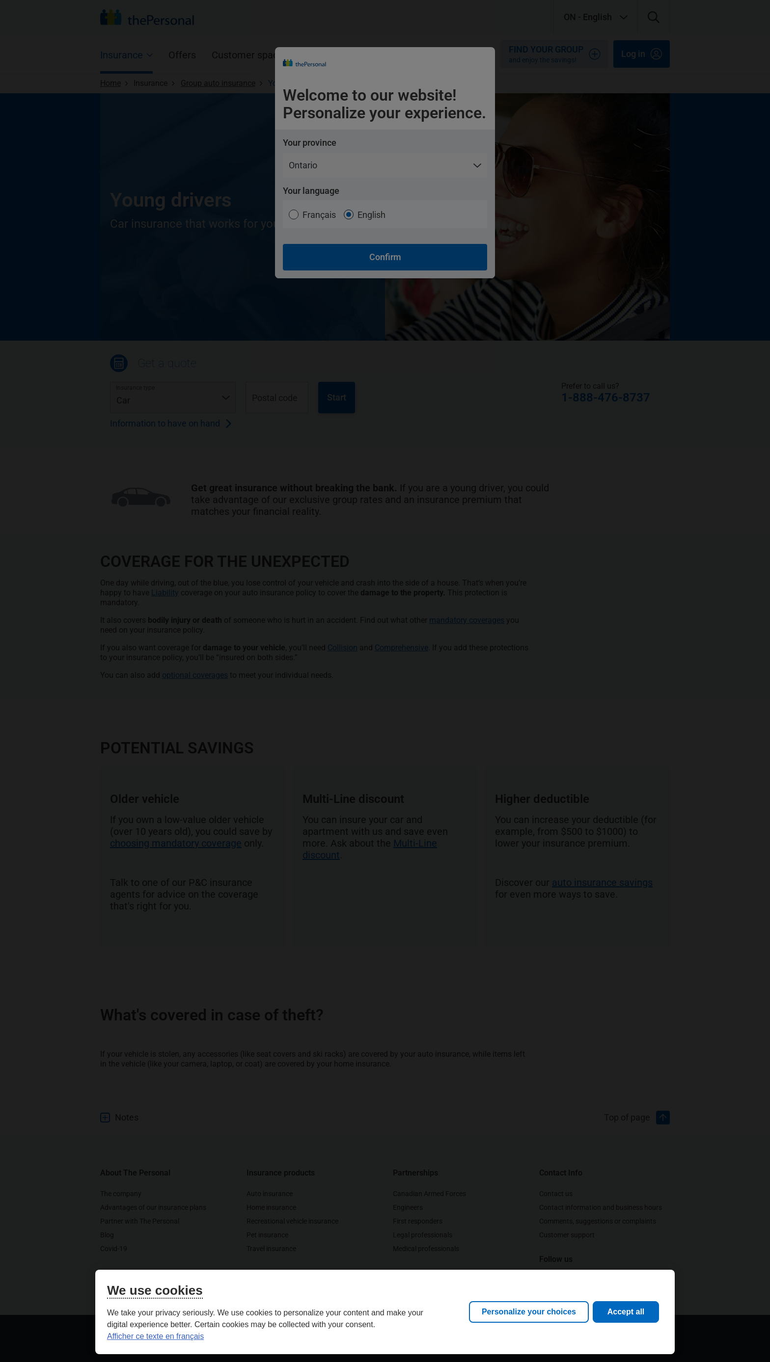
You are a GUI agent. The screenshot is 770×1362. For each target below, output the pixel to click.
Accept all (626, 1312)
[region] (385, 1312)
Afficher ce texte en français (155, 1336)
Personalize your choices (529, 1312)
